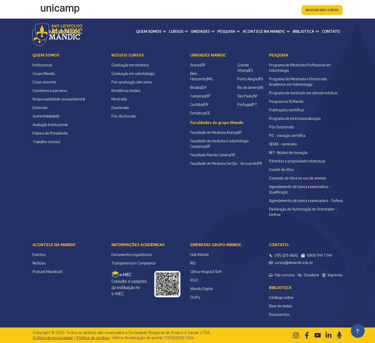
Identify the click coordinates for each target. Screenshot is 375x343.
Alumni (192, 10)
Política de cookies (93, 338)
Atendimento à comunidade (265, 10)
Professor (167, 10)
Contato (331, 31)
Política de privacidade (53, 338)
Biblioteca (280, 287)
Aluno (144, 10)
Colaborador (219, 10)
